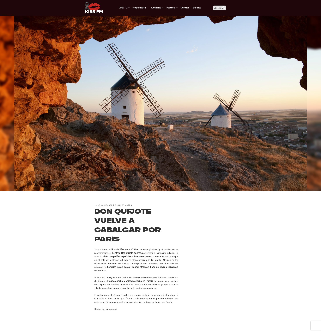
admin (128, 205)
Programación (144, 8)
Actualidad (161, 8)
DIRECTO (128, 8)
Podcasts (176, 8)
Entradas (201, 8)
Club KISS (188, 8)
